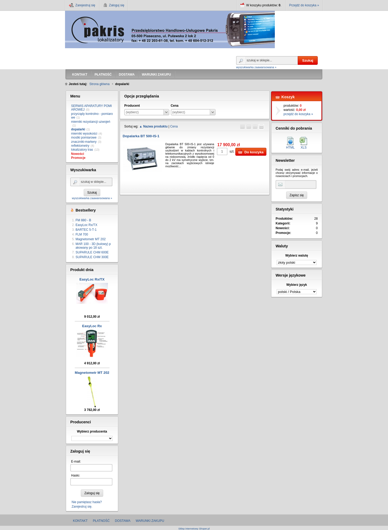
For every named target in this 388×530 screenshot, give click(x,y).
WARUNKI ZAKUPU (150, 521)
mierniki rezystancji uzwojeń (90, 122)
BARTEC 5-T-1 (86, 230)
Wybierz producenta (92, 431)
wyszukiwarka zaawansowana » (256, 67)
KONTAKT (80, 521)
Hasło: (75, 475)
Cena (174, 126)
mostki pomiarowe (84, 137)
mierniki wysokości (84, 133)
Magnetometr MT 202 (91, 239)
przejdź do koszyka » (298, 114)
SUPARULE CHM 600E (92, 252)
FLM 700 (82, 234)
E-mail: (76, 461)
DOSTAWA (123, 521)
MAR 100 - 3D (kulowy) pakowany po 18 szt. (93, 245)
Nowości (77, 154)
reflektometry (80, 146)
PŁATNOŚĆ (101, 521)
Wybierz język (296, 285)
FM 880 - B (83, 220)
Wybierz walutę (296, 255)
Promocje (78, 158)
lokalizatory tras (82, 149)
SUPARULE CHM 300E (92, 257)
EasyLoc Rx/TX (86, 225)
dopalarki (78, 129)
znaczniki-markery (84, 142)
